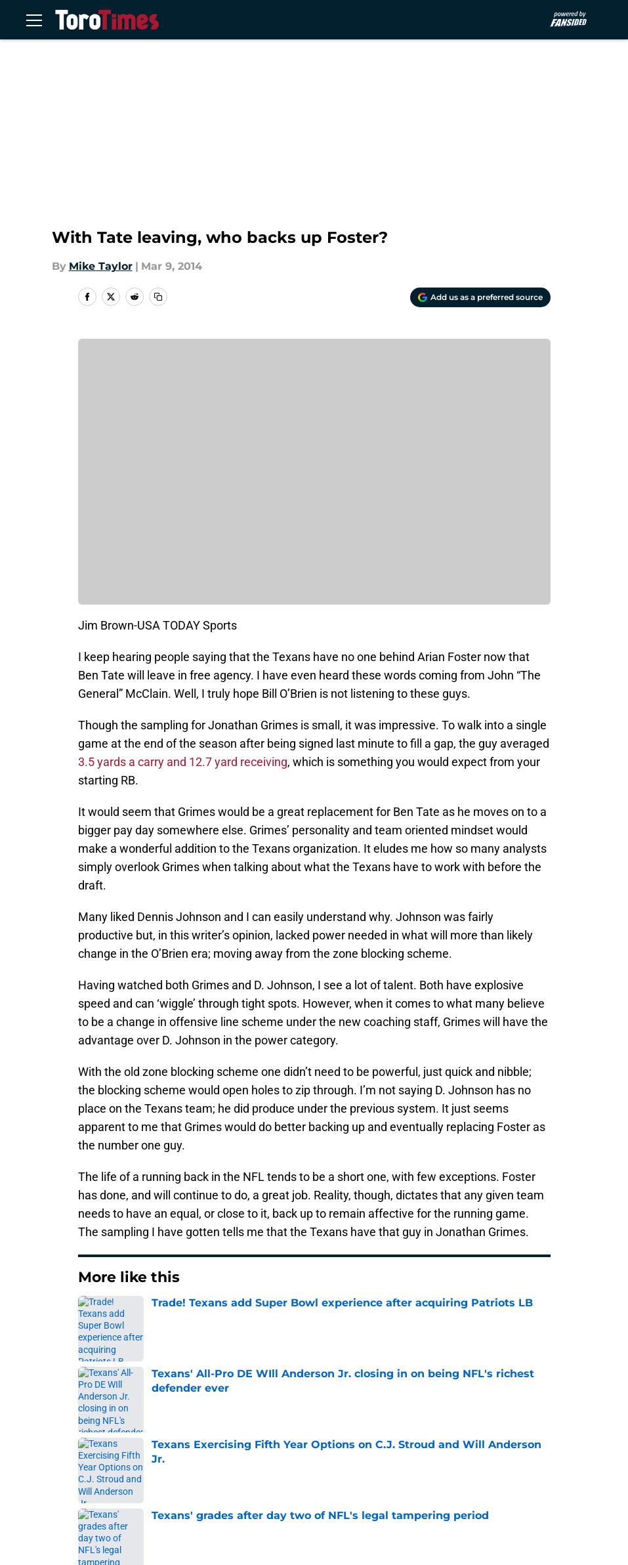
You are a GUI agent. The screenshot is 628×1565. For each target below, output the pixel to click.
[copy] (158, 297)
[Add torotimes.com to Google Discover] (480, 297)
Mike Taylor (101, 266)
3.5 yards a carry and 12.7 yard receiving (182, 762)
